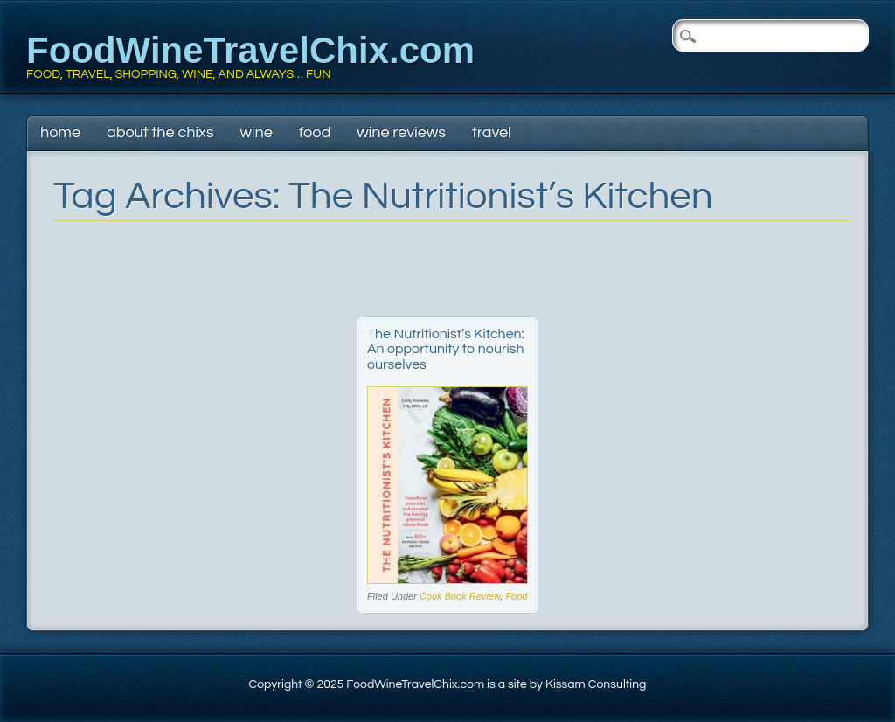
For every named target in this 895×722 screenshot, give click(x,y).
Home (60, 132)
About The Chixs (160, 132)
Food (314, 132)
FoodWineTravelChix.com (250, 50)
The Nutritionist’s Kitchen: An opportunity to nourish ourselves (445, 349)
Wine (255, 132)
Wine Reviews (401, 132)
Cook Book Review (460, 596)
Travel (491, 132)
